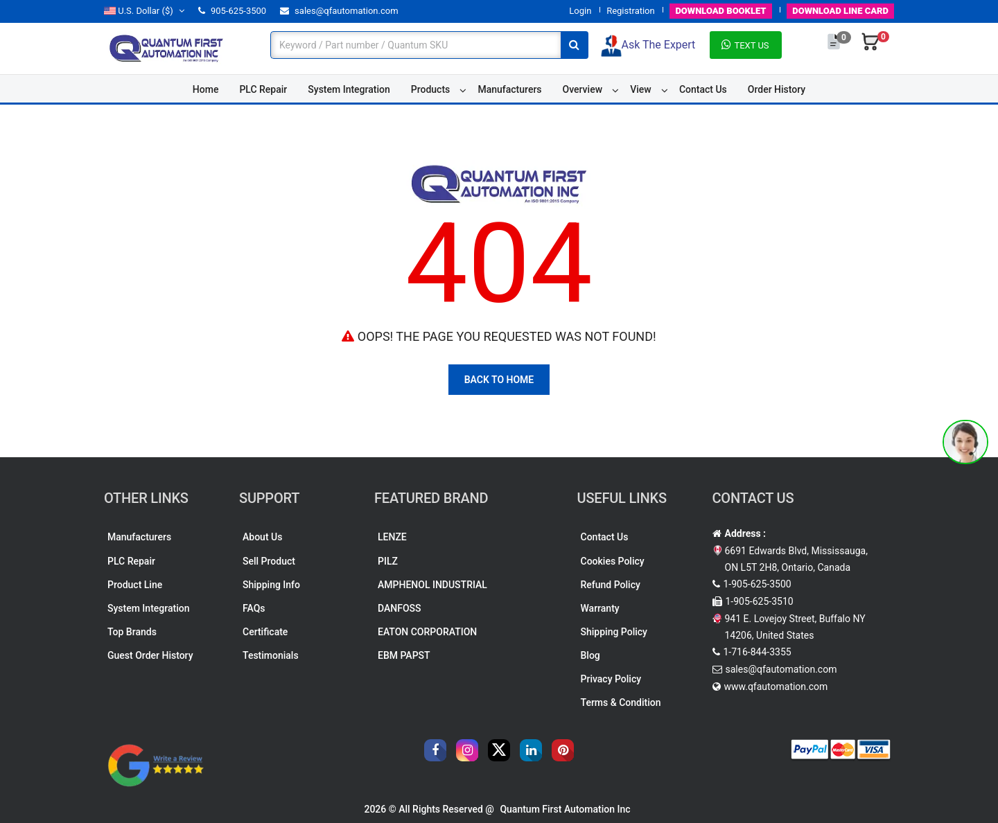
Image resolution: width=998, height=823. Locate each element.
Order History (776, 89)
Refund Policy (610, 584)
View (640, 89)
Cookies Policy (613, 561)
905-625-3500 (232, 11)
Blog (590, 655)
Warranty (600, 608)
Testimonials (271, 655)
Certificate (265, 631)
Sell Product (269, 561)
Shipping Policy (614, 631)
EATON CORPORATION (427, 631)
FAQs (254, 608)
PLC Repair (263, 89)
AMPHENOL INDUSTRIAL (432, 584)
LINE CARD (840, 11)
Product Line (134, 584)
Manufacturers (509, 89)
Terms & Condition (621, 702)
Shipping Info (271, 584)
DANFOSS (399, 608)
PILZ (388, 561)
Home (206, 89)
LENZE (392, 536)
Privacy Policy (611, 678)
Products (430, 89)
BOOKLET (720, 11)
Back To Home (499, 379)
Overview (582, 89)
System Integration (348, 89)
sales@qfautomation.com (339, 11)
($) (144, 11)
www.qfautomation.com (776, 686)
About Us (262, 536)
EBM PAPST (404, 655)
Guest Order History (150, 655)
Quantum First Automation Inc (565, 809)
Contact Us (703, 89)
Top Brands (132, 631)
